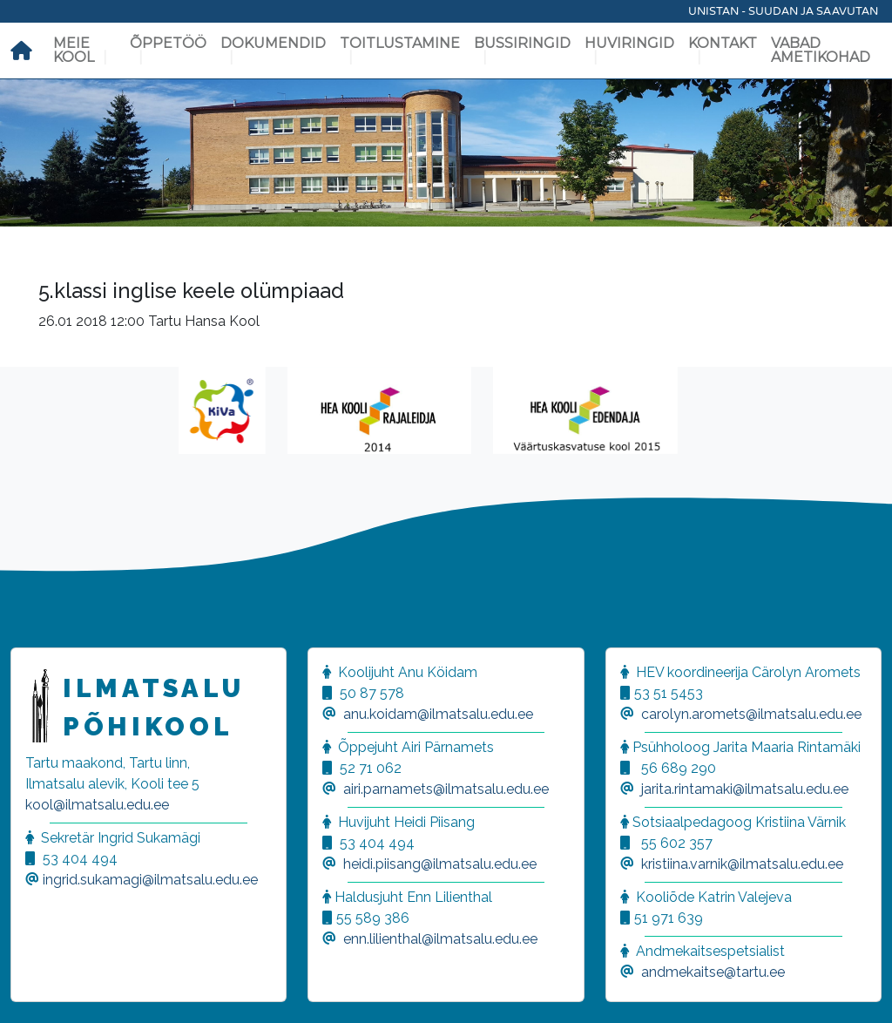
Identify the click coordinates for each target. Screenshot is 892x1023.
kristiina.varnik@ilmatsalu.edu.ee (742, 864)
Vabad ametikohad (820, 50)
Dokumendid (273, 43)
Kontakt (722, 43)
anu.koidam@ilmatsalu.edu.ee (438, 714)
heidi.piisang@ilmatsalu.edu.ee (440, 864)
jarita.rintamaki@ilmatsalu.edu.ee (744, 789)
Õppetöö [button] (168, 43)
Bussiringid (522, 43)
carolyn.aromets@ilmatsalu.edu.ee (751, 714)
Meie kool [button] (73, 50)
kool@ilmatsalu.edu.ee (97, 804)
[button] (35, 988)
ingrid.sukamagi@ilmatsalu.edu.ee (150, 879)
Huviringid (629, 43)
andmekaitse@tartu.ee (713, 972)
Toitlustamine (400, 43)
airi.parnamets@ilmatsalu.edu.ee (446, 789)
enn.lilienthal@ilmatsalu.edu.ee (440, 939)
